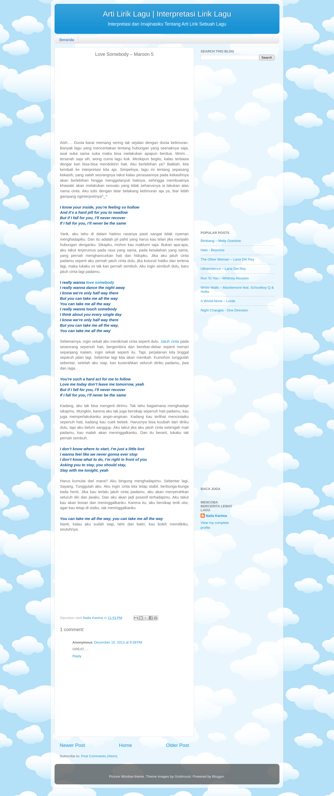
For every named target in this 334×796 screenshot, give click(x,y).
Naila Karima (216, 516)
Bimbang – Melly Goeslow (221, 241)
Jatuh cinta (169, 341)
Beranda (66, 39)
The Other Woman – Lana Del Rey (227, 259)
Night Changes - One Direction (224, 310)
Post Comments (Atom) (99, 756)
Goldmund (182, 776)
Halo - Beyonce (212, 250)
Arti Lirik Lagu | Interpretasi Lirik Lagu (167, 14)
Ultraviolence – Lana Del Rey (223, 269)
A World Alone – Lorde (218, 301)
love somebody (100, 282)
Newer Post (72, 745)
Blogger (218, 776)
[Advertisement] (124, 99)
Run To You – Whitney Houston (225, 278)
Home (125, 745)
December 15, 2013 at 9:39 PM (118, 642)
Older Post (177, 745)
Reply (76, 656)
